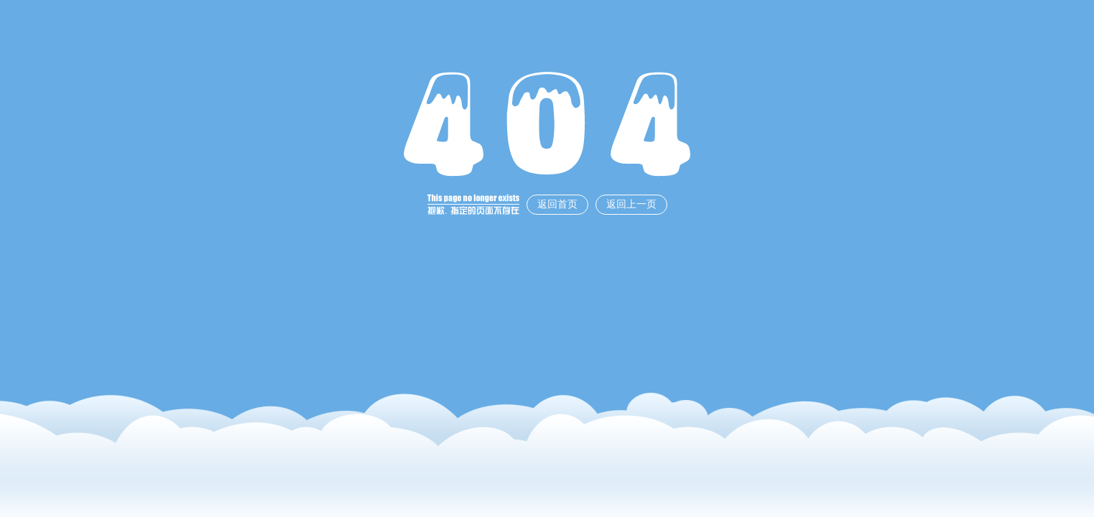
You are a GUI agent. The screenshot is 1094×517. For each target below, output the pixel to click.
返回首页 (557, 204)
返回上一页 (631, 204)
